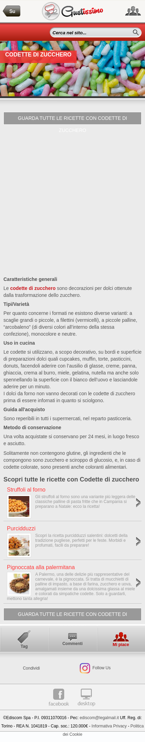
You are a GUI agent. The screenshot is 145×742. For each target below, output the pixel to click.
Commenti (72, 643)
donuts (10, 366)
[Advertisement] (72, 201)
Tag (24, 646)
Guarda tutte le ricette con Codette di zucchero (72, 120)
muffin (89, 359)
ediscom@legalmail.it (99, 717)
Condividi (31, 668)
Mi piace (121, 644)
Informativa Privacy (109, 726)
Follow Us (100, 667)
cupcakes (69, 359)
